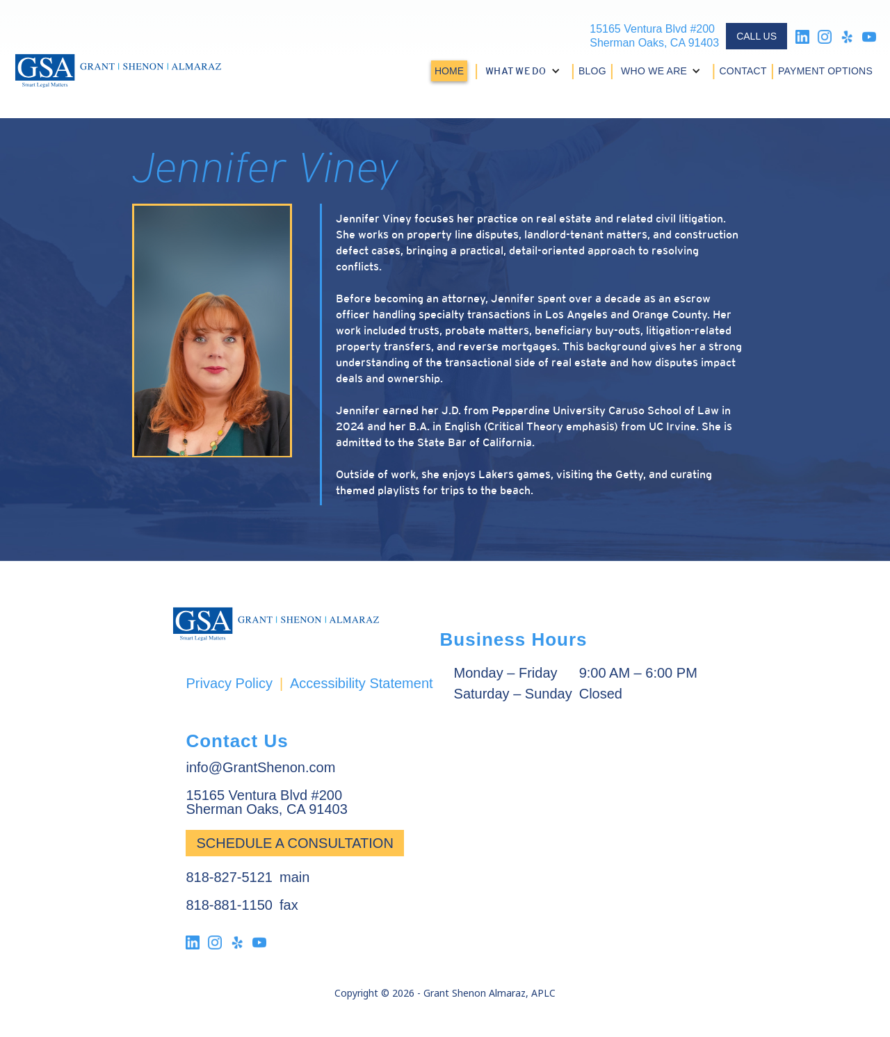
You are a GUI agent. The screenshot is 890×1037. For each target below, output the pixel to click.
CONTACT (742, 70)
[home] (118, 71)
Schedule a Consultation (294, 843)
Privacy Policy (229, 683)
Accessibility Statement (361, 683)
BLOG (592, 70)
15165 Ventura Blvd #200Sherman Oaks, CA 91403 (654, 36)
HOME (449, 70)
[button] (524, 70)
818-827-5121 (229, 877)
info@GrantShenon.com (260, 767)
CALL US (756, 36)
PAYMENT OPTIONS (825, 70)
